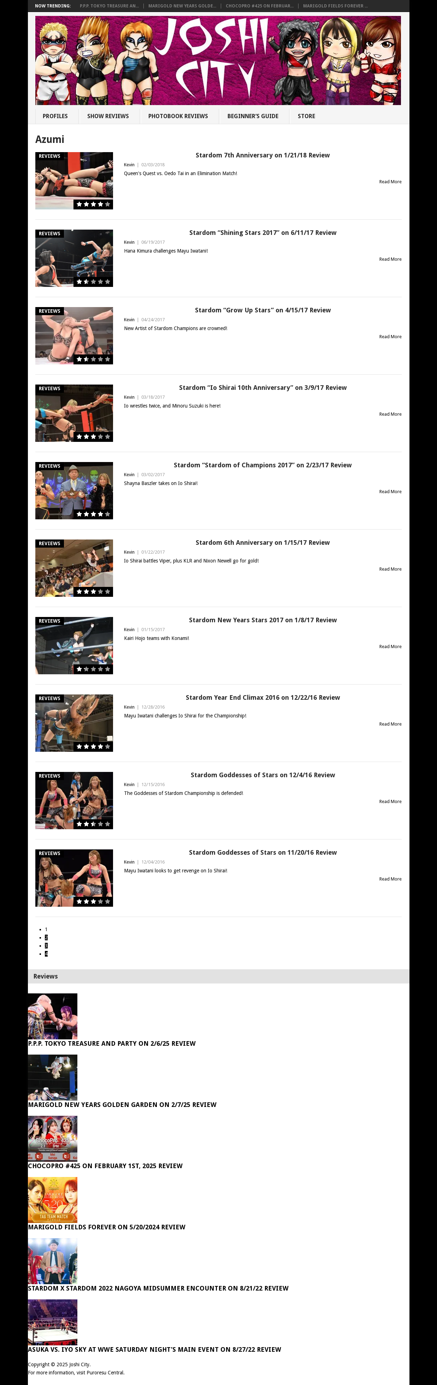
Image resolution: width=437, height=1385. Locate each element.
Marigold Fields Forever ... (335, 6)
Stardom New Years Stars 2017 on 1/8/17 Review (263, 620)
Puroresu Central (105, 1372)
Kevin (129, 164)
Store (306, 116)
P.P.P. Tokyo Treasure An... (109, 6)
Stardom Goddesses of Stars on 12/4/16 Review (263, 775)
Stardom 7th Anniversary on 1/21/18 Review (263, 155)
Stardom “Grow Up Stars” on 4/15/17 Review (263, 310)
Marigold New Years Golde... (182, 6)
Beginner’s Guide (253, 116)
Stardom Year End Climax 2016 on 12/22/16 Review (263, 697)
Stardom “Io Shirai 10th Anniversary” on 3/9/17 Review (263, 387)
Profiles (55, 116)
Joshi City (79, 1364)
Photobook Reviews (178, 116)
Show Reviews (108, 116)
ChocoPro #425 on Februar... (260, 6)
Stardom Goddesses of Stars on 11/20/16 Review (263, 852)
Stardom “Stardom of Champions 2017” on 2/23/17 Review (263, 465)
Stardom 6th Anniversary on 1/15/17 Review (263, 542)
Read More (390, 181)
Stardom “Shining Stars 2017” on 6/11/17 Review (263, 232)
